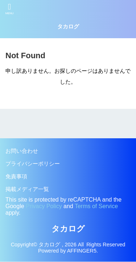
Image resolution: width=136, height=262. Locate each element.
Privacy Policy (44, 206)
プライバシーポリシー (32, 164)
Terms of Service (96, 206)
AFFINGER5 (81, 251)
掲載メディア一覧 (27, 189)
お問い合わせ (21, 151)
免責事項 (16, 176)
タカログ (68, 26)
